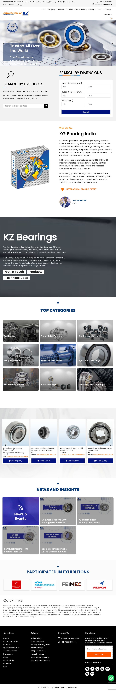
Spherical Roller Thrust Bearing (48, 608)
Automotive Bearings (38, 615)
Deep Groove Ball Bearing (58, 605)
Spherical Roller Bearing (30, 610)
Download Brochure (29, 2)
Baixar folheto (9, 5)
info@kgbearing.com (102, 4)
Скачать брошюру (43, 2)
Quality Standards (11, 648)
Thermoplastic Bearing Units (70, 610)
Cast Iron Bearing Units (91, 610)
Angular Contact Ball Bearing (80, 605)
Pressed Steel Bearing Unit (49, 612)
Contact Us (8, 660)
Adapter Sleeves (9, 615)
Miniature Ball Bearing (22, 605)
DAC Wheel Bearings (79, 615)
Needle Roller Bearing (11, 610)
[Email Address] (99, 649)
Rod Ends (76, 612)
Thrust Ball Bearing (40, 605)
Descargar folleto (56, 2)
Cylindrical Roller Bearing (88, 608)
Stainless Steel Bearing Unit (27, 612)
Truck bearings (94, 615)
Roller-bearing (29, 608)
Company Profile (10, 641)
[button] (112, 43)
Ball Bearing (7, 605)
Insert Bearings (23, 615)
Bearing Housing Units (49, 610)
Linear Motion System (11, 617)
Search (86, 112)
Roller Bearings (37, 641)
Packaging (8, 654)
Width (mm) (67, 100)
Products (7, 644)
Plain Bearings (65, 612)
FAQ (5, 666)
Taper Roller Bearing (69, 608)
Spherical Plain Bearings (91, 612)
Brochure (7, 663)
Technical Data (10, 651)
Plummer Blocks (9, 612)
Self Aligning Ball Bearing (12, 608)
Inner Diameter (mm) (72, 83)
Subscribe (99, 654)
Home (6, 638)
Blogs (5, 657)
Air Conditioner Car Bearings (59, 615)
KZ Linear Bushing (28, 617)
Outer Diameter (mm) (72, 92)
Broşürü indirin (69, 2)
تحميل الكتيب (20, 5)
